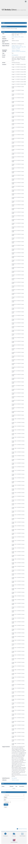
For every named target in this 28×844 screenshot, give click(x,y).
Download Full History (22, 831)
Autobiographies (15, 58)
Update (6, 807)
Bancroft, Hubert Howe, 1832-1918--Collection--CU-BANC (19, 50)
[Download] (5, 837)
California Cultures (15, 783)
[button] (14, 837)
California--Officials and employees (19, 54)
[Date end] (15, 803)
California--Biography (16, 53)
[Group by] (14, 798)
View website (14, 781)
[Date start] (15, 800)
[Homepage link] (14, 9)
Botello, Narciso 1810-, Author (18, 39)
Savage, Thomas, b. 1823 (17, 48)
